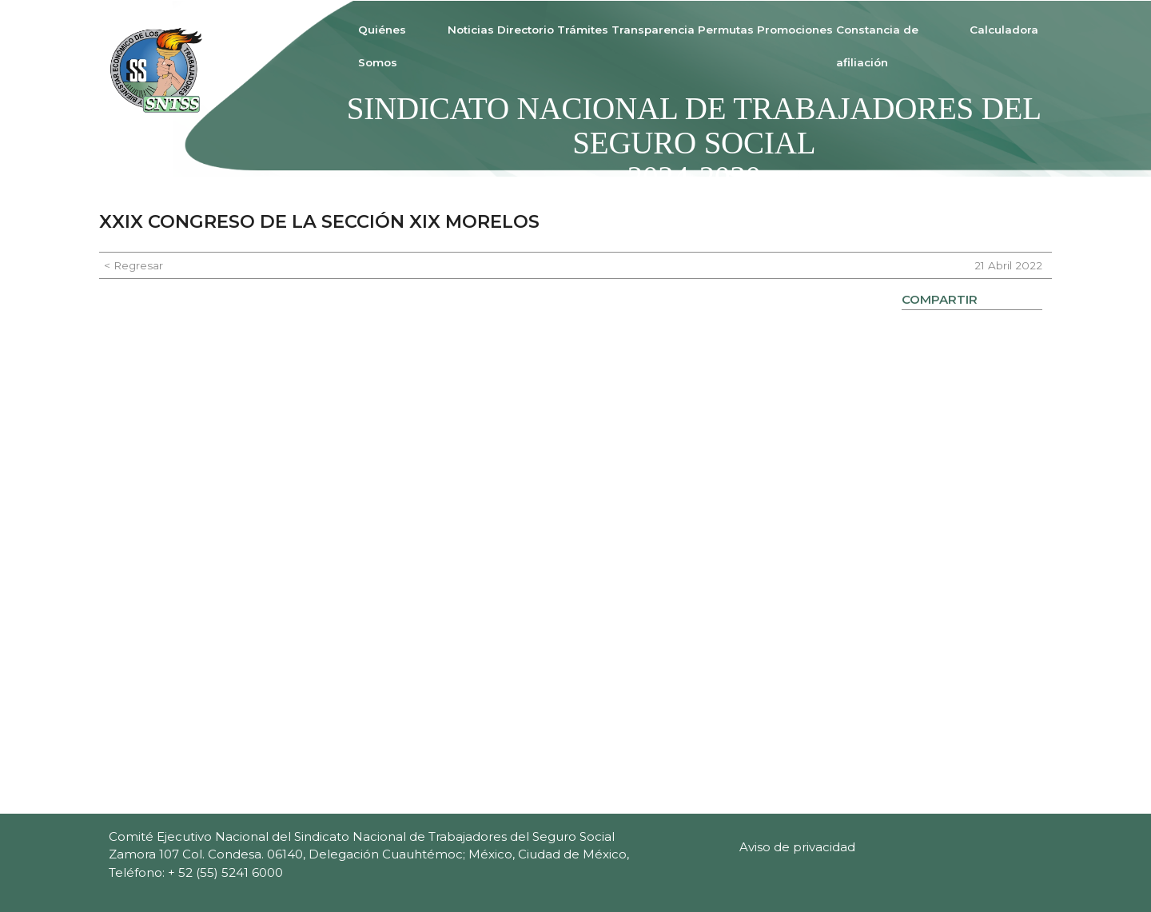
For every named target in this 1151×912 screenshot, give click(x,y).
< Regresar (133, 265)
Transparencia (653, 29)
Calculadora (1004, 29)
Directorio (525, 29)
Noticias (471, 29)
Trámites (582, 29)
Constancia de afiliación (877, 46)
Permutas (726, 29)
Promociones (795, 29)
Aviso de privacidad (797, 846)
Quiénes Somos (382, 46)
